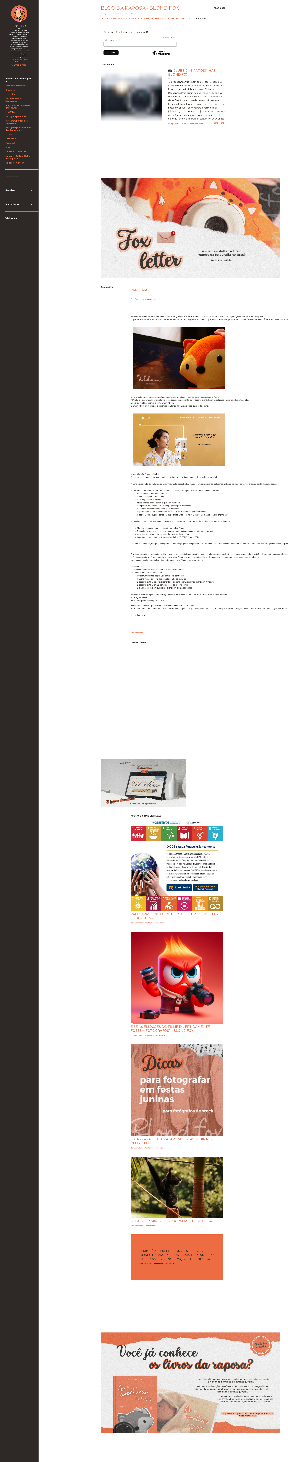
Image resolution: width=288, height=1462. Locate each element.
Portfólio (187, 18)
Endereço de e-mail (112, 40)
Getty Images (146, 18)
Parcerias (200, 18)
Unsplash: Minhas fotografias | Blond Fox (171, 1221)
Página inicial (108, 18)
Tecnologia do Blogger (163, 1449)
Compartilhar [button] (174, 124)
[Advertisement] (123, 151)
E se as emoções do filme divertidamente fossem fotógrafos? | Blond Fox (170, 1029)
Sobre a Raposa (127, 18)
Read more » (220, 123)
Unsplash (160, 18)
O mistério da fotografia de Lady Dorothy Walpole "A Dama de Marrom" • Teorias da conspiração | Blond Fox (176, 1255)
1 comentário (151, 1226)
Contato (173, 18)
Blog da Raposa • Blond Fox (140, 8)
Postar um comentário (192, 124)
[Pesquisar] (220, 8)
